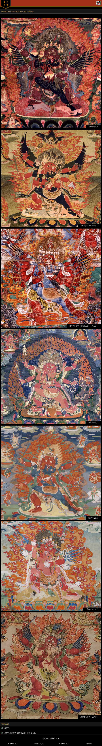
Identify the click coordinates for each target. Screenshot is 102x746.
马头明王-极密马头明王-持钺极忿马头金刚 (18, 733)
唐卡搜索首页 (38, 744)
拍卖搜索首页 (64, 744)
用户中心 (89, 744)
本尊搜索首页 (13, 744)
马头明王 (5, 728)
